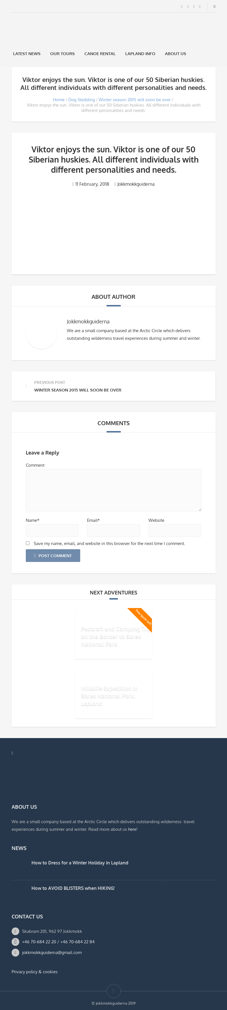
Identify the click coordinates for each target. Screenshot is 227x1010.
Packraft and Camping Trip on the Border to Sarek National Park (116, 636)
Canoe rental (100, 53)
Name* (32, 520)
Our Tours (62, 53)
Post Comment (53, 555)
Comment (35, 465)
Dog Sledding (81, 99)
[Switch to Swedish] (198, 53)
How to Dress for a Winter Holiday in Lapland (79, 863)
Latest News (27, 53)
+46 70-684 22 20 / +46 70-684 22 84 (58, 941)
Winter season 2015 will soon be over (135, 99)
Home (59, 99)
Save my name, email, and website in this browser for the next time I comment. (109, 543)
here (132, 829)
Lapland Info (140, 53)
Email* (93, 520)
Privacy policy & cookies (35, 971)
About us (175, 53)
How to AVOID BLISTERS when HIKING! (72, 888)
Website (156, 520)
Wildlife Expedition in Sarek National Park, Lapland (109, 695)
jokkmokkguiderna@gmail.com (52, 952)
